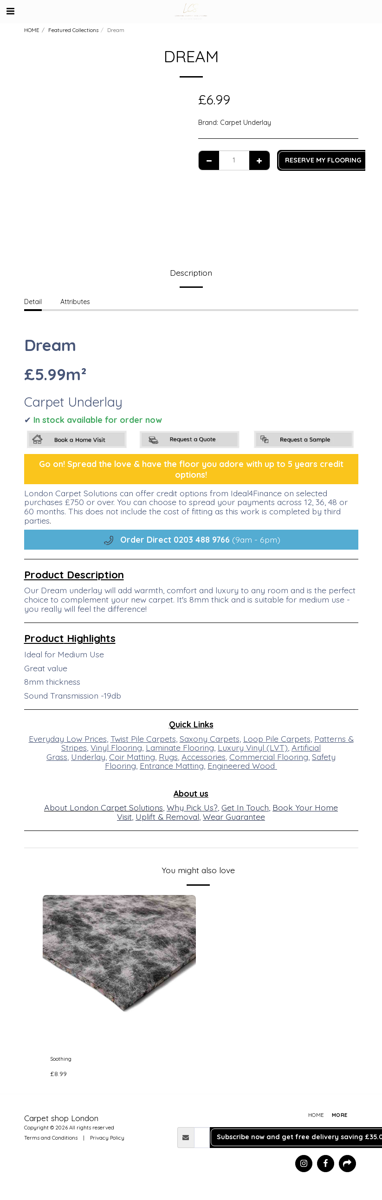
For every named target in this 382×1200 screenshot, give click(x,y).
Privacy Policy (107, 1140)
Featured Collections (73, 30)
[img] (119, 971)
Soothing (64, 1060)
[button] (10, 11)
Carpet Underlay (245, 122)
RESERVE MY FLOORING (323, 160)
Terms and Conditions (51, 1140)
